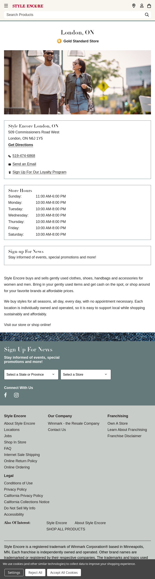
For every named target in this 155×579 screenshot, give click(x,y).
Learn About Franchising (127, 430)
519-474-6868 (24, 156)
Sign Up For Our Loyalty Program (39, 172)
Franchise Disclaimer (124, 436)
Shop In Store (15, 442)
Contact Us (57, 430)
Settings (14, 572)
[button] (6, 5)
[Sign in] (141, 6)
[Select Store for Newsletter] (86, 374)
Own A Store (118, 423)
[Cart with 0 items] (149, 5)
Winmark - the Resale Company (73, 423)
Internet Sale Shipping (22, 455)
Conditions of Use (18, 483)
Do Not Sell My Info (19, 508)
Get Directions (20, 145)
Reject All (35, 572)
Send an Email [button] (24, 164)
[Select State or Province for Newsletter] (31, 374)
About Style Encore (19, 423)
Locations (12, 430)
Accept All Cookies (64, 572)
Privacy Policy (15, 489)
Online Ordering (17, 467)
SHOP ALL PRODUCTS (65, 529)
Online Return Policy (20, 461)
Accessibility (14, 514)
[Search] (147, 15)
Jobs (8, 436)
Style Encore (56, 523)
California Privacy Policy (23, 496)
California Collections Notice (26, 502)
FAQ (7, 448)
